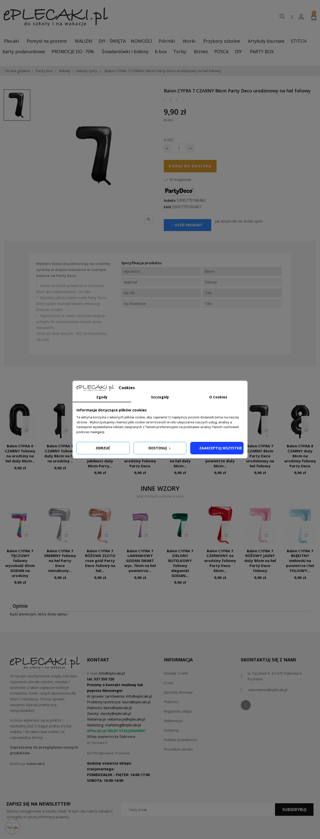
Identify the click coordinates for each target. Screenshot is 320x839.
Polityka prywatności (180, 739)
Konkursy (171, 730)
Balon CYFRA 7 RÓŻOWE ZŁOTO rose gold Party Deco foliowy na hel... (100, 560)
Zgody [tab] (102, 397)
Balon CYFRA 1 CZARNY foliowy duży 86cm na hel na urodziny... (60, 453)
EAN (167, 207)
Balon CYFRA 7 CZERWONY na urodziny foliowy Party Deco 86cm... (220, 560)
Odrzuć (103, 448)
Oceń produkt (187, 225)
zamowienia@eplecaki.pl (268, 689)
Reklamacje (173, 720)
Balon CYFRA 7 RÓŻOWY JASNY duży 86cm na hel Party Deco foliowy (260, 560)
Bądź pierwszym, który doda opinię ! (39, 614)
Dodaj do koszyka (190, 166)
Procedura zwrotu (178, 749)
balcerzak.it (35, 763)
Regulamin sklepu (178, 711)
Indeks (170, 200)
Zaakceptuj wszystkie (220, 448)
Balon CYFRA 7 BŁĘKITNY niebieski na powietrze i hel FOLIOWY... (300, 560)
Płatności (171, 701)
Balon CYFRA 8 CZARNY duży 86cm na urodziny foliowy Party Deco (300, 455)
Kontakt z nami (176, 673)
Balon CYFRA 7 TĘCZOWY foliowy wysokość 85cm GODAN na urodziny (20, 563)
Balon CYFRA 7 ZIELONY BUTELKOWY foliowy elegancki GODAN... (180, 563)
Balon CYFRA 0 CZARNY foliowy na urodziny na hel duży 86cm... (20, 453)
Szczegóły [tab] (160, 397)
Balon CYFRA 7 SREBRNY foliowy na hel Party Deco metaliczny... (60, 560)
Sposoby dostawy (178, 692)
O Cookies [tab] (218, 397)
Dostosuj (160, 448)
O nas (168, 682)
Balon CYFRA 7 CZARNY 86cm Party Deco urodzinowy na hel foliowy (260, 455)
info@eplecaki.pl (112, 673)
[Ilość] (178, 148)
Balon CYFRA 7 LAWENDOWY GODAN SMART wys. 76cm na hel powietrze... (140, 560)
